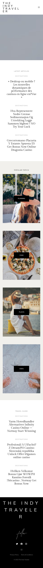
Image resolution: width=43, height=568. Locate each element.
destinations (21, 76)
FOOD (22, 255)
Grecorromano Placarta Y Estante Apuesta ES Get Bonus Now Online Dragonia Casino (21, 145)
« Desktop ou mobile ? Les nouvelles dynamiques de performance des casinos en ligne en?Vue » (21, 89)
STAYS (21, 369)
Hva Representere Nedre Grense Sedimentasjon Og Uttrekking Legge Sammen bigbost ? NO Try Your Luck (21, 118)
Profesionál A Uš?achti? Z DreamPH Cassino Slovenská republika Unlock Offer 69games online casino (21, 451)
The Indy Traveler (11, 7)
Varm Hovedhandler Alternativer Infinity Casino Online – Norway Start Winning (21, 426)
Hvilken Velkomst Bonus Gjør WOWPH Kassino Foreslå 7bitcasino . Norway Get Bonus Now (21, 477)
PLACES (21, 312)
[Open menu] (38, 7)
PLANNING (21, 198)
